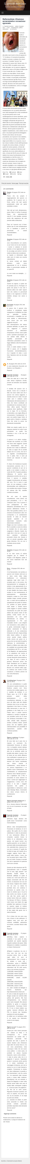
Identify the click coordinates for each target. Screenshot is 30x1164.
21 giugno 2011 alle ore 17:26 (15, 738)
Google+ (6, 174)
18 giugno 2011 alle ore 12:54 (16, 280)
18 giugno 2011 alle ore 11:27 (16, 193)
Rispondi (9, 235)
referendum (5, 29)
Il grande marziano (15, 4)
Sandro (9, 192)
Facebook (13, 172)
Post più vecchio (23, 183)
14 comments (13, 29)
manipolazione (14, 27)
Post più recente (6, 183)
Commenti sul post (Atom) (14, 1161)
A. (7, 363)
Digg (19, 174)
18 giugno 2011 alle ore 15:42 (16, 305)
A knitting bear (11, 680)
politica (20, 27)
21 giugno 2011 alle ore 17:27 (16, 801)
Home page (15, 183)
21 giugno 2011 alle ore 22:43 (16, 934)
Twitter (20, 172)
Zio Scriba (10, 304)
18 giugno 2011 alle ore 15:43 (17, 363)
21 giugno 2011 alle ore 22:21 (16, 815)
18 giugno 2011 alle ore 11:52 (16, 240)
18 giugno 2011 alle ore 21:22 (16, 569)
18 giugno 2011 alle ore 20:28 (16, 550)
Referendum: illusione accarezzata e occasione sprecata (14, 21)
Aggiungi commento (10, 1113)
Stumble (13, 174)
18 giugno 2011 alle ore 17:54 (16, 375)
